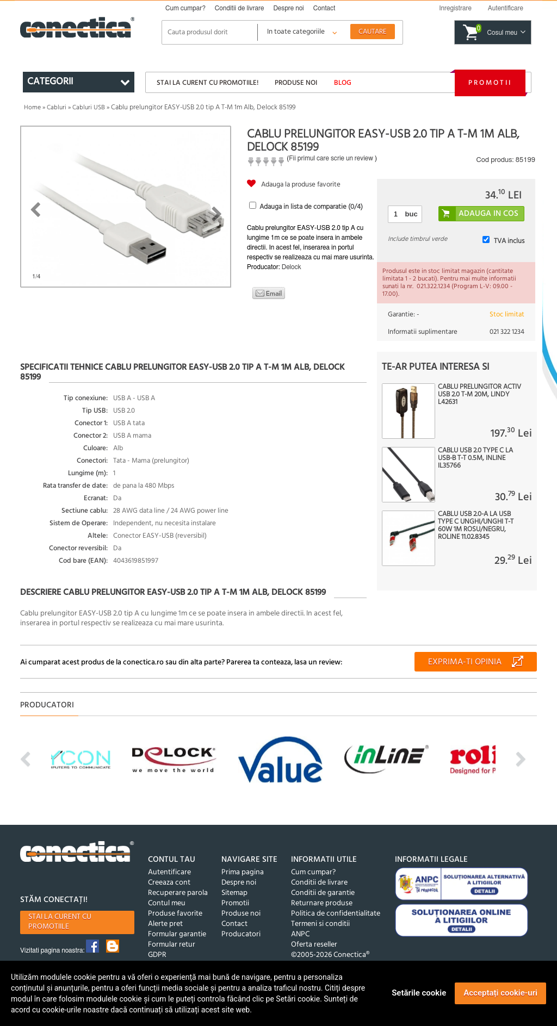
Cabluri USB (88, 107)
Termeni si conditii (320, 924)
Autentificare (169, 872)
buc (411, 214)
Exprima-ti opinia (465, 662)
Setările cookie (419, 993)
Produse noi (296, 83)
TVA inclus (509, 241)
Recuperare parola (178, 893)
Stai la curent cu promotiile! (207, 83)
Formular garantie (177, 934)
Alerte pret (165, 924)
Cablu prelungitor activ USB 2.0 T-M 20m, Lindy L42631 (479, 394)
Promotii (490, 83)
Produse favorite (175, 913)
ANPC (300, 934)
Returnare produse (321, 903)
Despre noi (288, 8)
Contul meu (166, 903)
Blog (342, 83)
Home (32, 107)
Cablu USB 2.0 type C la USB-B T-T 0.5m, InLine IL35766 (475, 458)
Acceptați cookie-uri (500, 993)
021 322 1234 (507, 332)
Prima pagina (242, 872)
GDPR (157, 955)
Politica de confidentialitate (335, 913)
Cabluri (56, 107)
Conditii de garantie (323, 893)
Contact (324, 8)
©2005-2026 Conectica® (330, 955)
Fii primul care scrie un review (331, 158)
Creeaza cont (169, 882)
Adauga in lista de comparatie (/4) (311, 207)
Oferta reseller (314, 944)
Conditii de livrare (239, 8)
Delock (291, 267)
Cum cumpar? (185, 8)
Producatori (241, 934)
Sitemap (234, 893)
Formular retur (171, 944)
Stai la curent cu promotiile (59, 922)
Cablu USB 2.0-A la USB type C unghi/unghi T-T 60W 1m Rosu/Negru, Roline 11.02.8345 (475, 526)
